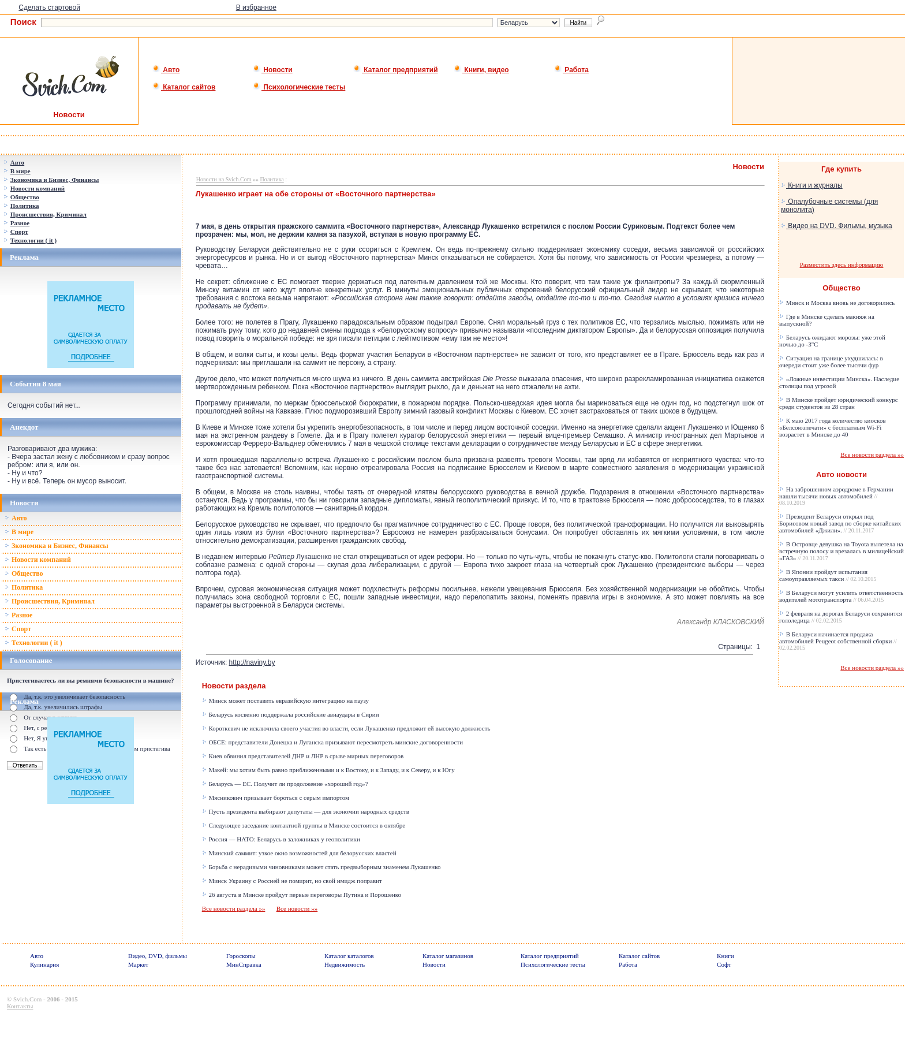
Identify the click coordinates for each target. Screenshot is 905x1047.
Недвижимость (344, 964)
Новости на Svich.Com (224, 179)
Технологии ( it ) (33, 643)
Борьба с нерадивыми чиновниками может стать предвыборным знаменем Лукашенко (321, 866)
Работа (571, 70)
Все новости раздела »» (233, 908)
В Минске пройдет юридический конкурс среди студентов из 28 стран (838, 403)
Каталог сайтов (183, 87)
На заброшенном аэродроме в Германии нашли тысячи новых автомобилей (836, 496)
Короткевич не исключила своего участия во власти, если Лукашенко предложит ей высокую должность (346, 728)
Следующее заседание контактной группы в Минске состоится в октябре (303, 825)
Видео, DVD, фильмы (157, 955)
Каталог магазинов (447, 955)
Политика (24, 587)
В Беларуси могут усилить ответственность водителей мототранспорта (841, 596)
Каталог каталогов (349, 955)
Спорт (18, 629)
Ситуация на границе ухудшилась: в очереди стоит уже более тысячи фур (831, 361)
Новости (273, 70)
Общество (24, 573)
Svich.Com (27, 999)
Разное (18, 615)
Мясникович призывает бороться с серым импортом (275, 797)
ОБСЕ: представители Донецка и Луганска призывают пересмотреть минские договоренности (332, 742)
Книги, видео (481, 70)
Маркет (138, 964)
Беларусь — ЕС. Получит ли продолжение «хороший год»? (285, 783)
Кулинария (44, 964)
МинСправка (243, 964)
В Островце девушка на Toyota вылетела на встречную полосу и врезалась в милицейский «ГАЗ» (841, 551)
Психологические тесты (299, 87)
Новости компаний (38, 560)
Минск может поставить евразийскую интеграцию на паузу (285, 700)
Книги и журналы (812, 185)
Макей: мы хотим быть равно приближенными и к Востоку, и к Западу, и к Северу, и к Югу (328, 769)
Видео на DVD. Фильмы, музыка (836, 226)
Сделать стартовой (49, 7)
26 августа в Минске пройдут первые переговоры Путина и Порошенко (301, 894)
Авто (165, 70)
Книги (725, 955)
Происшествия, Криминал (50, 601)
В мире (19, 532)
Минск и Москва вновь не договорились (837, 302)
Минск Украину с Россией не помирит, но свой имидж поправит (292, 880)
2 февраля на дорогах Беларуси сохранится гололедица (840, 617)
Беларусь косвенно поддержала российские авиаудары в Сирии (290, 714)
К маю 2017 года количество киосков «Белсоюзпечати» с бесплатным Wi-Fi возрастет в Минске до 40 (832, 427)
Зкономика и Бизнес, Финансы (57, 546)
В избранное (256, 7)
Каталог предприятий (395, 70)
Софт (724, 964)
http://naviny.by (252, 662)
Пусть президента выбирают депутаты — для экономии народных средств (305, 811)
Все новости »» (297, 908)
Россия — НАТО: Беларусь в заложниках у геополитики (281, 839)
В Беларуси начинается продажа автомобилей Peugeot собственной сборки (838, 641)
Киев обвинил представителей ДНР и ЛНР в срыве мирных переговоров (302, 755)
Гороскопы (241, 955)
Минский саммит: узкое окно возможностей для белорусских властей (299, 852)
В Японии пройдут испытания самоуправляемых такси (827, 575)
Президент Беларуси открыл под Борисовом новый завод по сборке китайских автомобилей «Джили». (840, 523)
